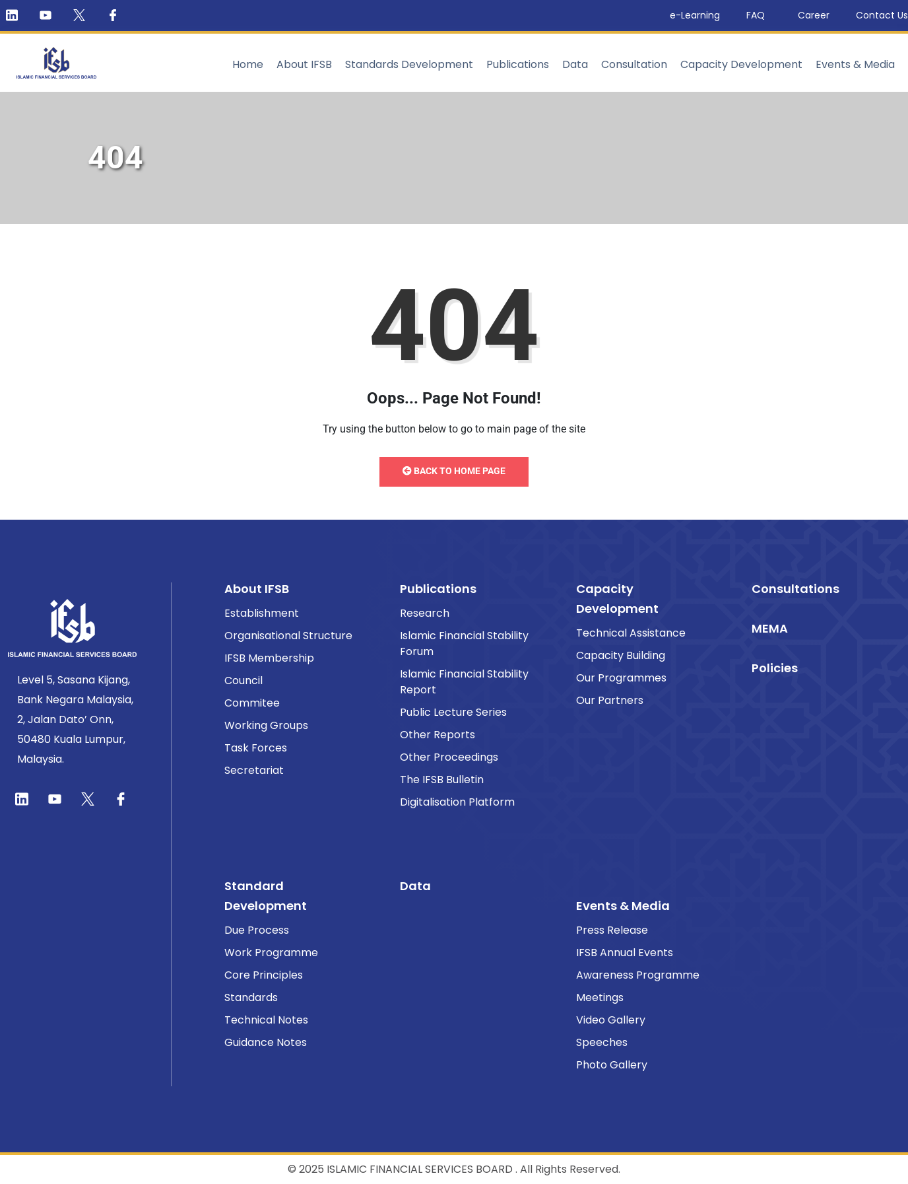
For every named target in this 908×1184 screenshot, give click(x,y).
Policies (775, 668)
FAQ (758, 15)
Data (575, 64)
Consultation (634, 64)
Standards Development (409, 64)
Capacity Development (741, 64)
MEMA (770, 628)
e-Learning (695, 15)
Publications (517, 64)
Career (813, 15)
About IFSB (304, 64)
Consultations (795, 588)
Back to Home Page (454, 471)
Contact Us (882, 15)
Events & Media (855, 64)
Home (247, 64)
